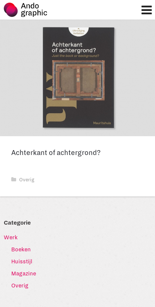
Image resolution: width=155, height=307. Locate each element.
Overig (22, 179)
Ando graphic (29, 12)
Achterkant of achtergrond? (56, 153)
